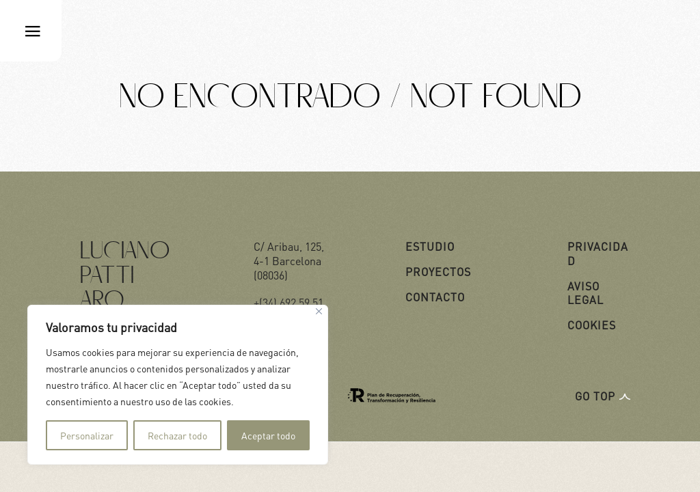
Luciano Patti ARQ (125, 277)
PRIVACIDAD (597, 253)
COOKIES (591, 325)
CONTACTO (435, 297)
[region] (177, 385)
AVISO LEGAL (585, 293)
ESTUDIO (430, 246)
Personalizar (86, 435)
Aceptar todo (268, 435)
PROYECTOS (438, 271)
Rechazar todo (177, 435)
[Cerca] (319, 311)
